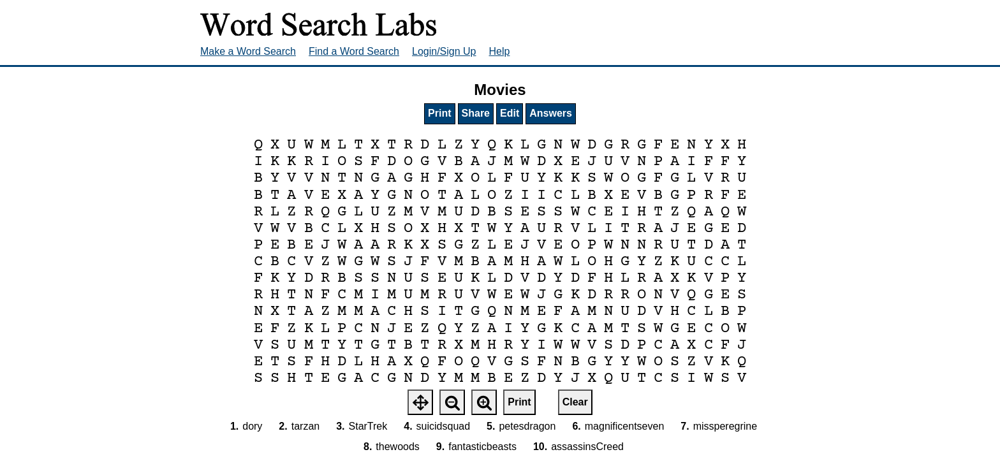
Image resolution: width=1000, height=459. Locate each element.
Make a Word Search (248, 51)
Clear (575, 402)
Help (499, 51)
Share (476, 113)
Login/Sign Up (444, 51)
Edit (509, 113)
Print (439, 113)
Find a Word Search (354, 51)
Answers (550, 113)
